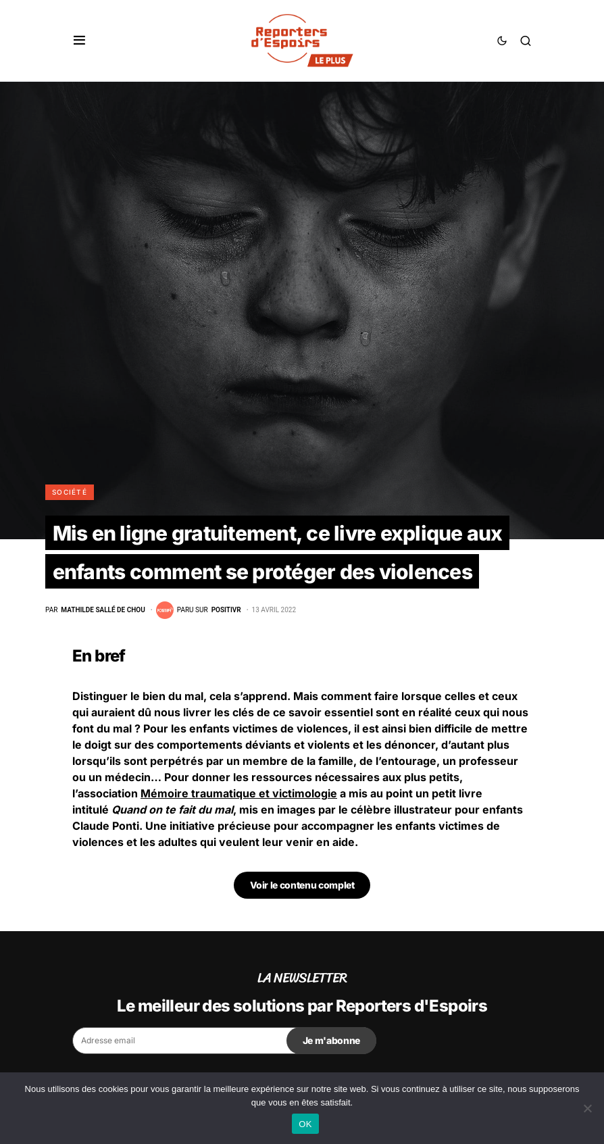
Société (69, 492)
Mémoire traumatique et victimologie (239, 793)
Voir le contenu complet (302, 885)
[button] (79, 40)
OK (305, 1124)
